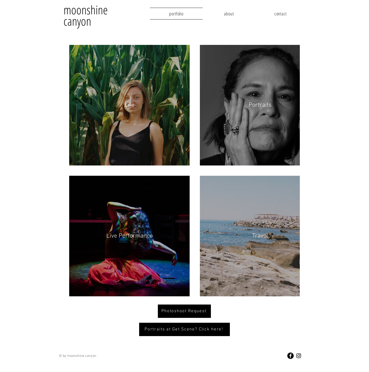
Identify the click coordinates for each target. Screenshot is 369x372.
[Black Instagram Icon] (298, 356)
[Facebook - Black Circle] (290, 356)
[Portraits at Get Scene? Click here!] (184, 329)
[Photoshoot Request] (184, 311)
